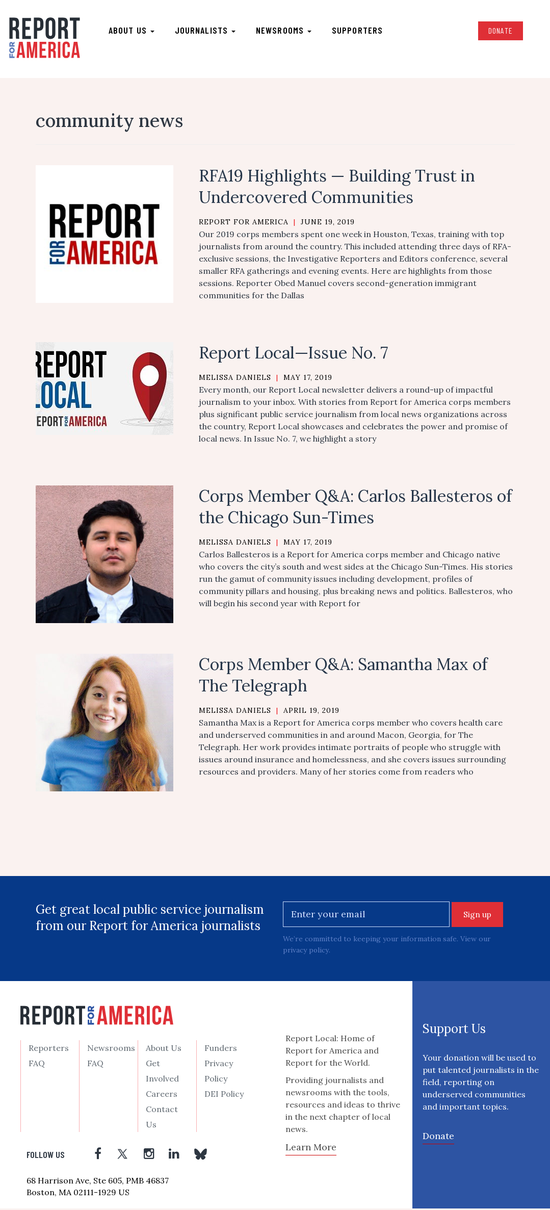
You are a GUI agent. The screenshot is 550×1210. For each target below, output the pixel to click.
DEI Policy (224, 1096)
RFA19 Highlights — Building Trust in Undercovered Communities (337, 188)
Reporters (49, 1050)
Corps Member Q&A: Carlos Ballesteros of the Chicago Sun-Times (355, 508)
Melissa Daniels (235, 379)
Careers (161, 1096)
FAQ (37, 1065)
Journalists (205, 31)
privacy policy (306, 952)
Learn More (310, 1149)
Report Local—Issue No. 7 (293, 354)
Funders (220, 1050)
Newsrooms (284, 31)
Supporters (357, 31)
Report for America (244, 223)
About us (132, 31)
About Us (163, 1050)
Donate (499, 31)
